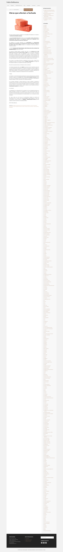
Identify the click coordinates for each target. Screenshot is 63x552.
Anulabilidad (45, 69)
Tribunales (45, 503)
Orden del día (46, 375)
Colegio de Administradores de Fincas (49, 122)
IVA (44, 300)
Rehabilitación (46, 444)
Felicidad (45, 253)
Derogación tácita (46, 205)
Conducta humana (46, 133)
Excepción (45, 244)
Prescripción (45, 394)
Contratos (45, 152)
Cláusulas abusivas (46, 110)
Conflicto (45, 136)
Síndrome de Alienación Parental (48, 477)
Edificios (45, 226)
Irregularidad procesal (47, 299)
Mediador (45, 343)
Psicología (45, 428)
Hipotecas (45, 269)
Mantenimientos (46, 338)
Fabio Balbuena (13, 2)
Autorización (35, 105)
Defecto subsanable (47, 173)
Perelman (45, 386)
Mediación (45, 342)
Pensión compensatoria (47, 385)
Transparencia (46, 498)
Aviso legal (27, 538)
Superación (45, 487)
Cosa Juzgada (46, 158)
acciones (45, 37)
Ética (44, 243)
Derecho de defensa (47, 190)
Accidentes (45, 35)
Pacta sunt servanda (47, 378)
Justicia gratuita (46, 317)
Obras (29, 106)
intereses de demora (47, 296)
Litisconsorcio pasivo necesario (48, 333)
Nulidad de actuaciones (47, 365)
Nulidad (45, 364)
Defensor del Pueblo (47, 176)
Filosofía (45, 255)
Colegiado (45, 121)
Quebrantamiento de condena (48, 432)
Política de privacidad (29, 539)
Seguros (45, 470)
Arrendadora (46, 76)
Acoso (45, 38)
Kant (44, 318)
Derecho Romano (46, 200)
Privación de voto (46, 400)
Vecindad (45, 514)
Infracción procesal (46, 284)
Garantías (45, 263)
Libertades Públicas (46, 331)
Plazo (45, 389)
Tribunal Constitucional (47, 501)
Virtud (45, 524)
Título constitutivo (46, 491)
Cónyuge (45, 154)
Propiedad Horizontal (47, 412)
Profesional (45, 406)
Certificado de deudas (47, 100)
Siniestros (45, 478)
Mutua (45, 357)
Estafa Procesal (46, 237)
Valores (45, 513)
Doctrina (45, 222)
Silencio (45, 476)
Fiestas (45, 254)
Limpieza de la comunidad (47, 17)
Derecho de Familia (47, 191)
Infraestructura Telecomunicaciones (49, 285)
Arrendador (45, 75)
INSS (44, 290)
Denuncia (45, 181)
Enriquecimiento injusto (47, 232)
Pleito (45, 390)
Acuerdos (45, 46)
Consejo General (46, 138)
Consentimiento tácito (47, 139)
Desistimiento (46, 211)
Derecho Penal (46, 197)
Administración (46, 48)
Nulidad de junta (46, 368)
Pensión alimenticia (46, 384)
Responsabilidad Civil (47, 456)
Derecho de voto (46, 195)
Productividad (46, 405)
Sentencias (31, 106)
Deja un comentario (29, 9)
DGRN (45, 215)
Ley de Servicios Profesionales (48, 328)
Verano (45, 520)
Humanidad (45, 270)
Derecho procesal (46, 199)
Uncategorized (46, 507)
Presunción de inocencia (47, 396)
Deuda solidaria (46, 212)
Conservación (46, 141)
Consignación (46, 142)
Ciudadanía (45, 105)
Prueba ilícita (46, 422)
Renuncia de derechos (47, 449)
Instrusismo (45, 291)
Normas (45, 359)
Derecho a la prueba (47, 186)
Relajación (45, 446)
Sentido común (46, 472)
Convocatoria (46, 153)
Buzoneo (45, 94)
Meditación (45, 344)
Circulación (45, 102)
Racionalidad (46, 433)
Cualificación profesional (47, 160)
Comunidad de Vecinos (47, 128)
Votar (45, 528)
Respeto (45, 454)
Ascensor (45, 81)
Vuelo (45, 529)
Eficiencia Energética (47, 228)
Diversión (45, 220)
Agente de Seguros (46, 60)
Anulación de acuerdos (47, 70)
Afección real (46, 57)
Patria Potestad (46, 381)
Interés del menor (46, 294)
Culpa (45, 163)
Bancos (45, 89)
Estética (45, 239)
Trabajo (45, 496)
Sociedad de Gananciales (47, 482)
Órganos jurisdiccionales (47, 376)
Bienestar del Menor (47, 91)
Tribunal (45, 499)
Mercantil (45, 349)
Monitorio (45, 352)
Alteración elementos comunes (48, 64)
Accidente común (46, 32)
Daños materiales (46, 169)
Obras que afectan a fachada (22, 13)
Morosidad (45, 354)
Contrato (45, 149)
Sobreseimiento (46, 480)
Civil (44, 107)
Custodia (45, 165)
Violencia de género (47, 523)
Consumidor (45, 147)
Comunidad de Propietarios (48, 127)
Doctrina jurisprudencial (47, 223)
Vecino (45, 515)
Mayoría (45, 341)
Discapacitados (46, 217)
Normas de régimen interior (48, 362)
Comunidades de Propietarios (48, 131)
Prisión (45, 399)
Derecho (45, 184)
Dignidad (45, 216)
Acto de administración (47, 42)
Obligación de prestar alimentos (48, 369)
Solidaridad (45, 483)
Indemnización (46, 279)
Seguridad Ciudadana (47, 465)
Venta (45, 519)
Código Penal (46, 117)
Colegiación (45, 118)
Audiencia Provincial (47, 85)
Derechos (45, 201)
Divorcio (45, 221)
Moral (45, 353)
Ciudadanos (45, 106)
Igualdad (45, 273)
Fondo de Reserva (46, 258)
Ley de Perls (45, 326)
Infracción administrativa (47, 281)
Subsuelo (45, 486)
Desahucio (45, 206)
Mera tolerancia (46, 348)
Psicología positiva (46, 429)
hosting (36, 549)
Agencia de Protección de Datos (48, 58)
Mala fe (45, 337)
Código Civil (45, 116)
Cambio (45, 95)
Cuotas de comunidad (47, 164)
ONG (44, 373)
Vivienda (45, 525)
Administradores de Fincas (47, 52)
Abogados (45, 27)
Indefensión (45, 278)
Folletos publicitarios (47, 257)
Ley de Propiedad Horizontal (17, 106)
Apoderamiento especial (47, 73)
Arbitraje (45, 74)
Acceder (44, 549)
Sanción (45, 461)
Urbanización (46, 508)
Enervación (45, 231)
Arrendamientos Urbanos (47, 78)
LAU (44, 320)
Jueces (45, 301)
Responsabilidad (46, 455)
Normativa (45, 363)
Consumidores (46, 148)
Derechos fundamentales (47, 202)
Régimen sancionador (47, 441)
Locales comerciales (25, 106)
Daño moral (45, 168)
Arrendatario (46, 80)
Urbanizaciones (46, 509)
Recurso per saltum (47, 439)
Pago (45, 379)
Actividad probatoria (47, 41)
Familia (45, 252)
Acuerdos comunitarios (47, 47)
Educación (45, 227)
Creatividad (45, 159)
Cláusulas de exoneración (47, 111)
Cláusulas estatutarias (47, 112)
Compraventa (46, 126)
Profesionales (46, 407)
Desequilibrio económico (47, 210)
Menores (45, 347)
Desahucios (45, 207)
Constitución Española (47, 144)
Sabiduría (45, 460)
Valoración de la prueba (47, 512)
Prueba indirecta (46, 424)
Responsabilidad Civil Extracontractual (49, 457)
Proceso (45, 402)
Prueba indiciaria (46, 423)
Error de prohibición (47, 234)
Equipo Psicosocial (46, 233)
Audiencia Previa (46, 84)
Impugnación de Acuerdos (47, 274)
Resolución (45, 452)
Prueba (45, 418)
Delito (45, 178)
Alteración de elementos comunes (28, 105)
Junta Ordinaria (46, 311)
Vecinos (45, 517)
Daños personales (46, 170)
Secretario (45, 462)
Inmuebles (45, 289)
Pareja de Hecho (46, 380)
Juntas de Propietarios (47, 312)
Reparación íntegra (46, 450)
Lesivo (45, 323)
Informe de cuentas (47, 280)
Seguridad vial (46, 466)
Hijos (44, 268)
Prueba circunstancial (47, 419)
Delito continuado (46, 179)
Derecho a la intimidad (47, 185)
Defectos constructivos (47, 174)
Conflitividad (45, 137)
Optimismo (45, 374)
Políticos (45, 391)
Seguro (45, 467)
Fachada (45, 248)
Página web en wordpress (31, 549)
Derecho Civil (46, 189)
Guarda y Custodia (46, 265)
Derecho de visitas (46, 194)
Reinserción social (46, 445)
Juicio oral (45, 305)
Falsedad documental (47, 249)
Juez (44, 302)
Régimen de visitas (46, 440)
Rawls (45, 434)
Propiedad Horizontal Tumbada (48, 413)
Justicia (45, 316)
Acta (44, 40)
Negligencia (45, 358)
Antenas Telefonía (46, 68)
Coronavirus (45, 155)
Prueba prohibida (46, 427)
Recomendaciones (46, 438)
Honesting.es (41, 549)
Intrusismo (45, 297)
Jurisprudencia (11, 106)
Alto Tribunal (46, 65)
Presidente (45, 395)
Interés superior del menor (48, 295)
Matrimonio (45, 339)
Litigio (45, 332)
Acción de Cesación (47, 36)
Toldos (45, 492)
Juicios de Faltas (46, 306)
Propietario (45, 414)
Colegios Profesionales (47, 123)
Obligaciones (46, 370)
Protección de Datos (47, 416)
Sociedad (45, 481)
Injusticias (45, 286)
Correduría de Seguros (47, 157)
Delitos (45, 180)
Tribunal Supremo (35, 106)
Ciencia (45, 101)
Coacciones (45, 115)
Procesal (45, 401)
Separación (45, 475)
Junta (44, 307)
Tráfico (45, 497)
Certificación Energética (47, 99)
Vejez (45, 518)
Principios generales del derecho (48, 397)
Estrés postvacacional (47, 242)
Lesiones (45, 322)
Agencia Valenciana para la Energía (49, 59)
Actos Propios (46, 43)
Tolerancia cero (46, 493)
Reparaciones (46, 451)
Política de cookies (28, 541)
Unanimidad (11, 107)
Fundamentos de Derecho (47, 260)
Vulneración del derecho (47, 530)
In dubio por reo (46, 275)
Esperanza (45, 236)
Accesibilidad (46, 31)
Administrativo (46, 55)
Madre (45, 336)
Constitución (46, 143)
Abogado (14, 105)
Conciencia (45, 132)
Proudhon (45, 417)
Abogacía (45, 25)
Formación (45, 259)
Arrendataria (46, 79)
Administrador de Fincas (19, 105)
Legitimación (46, 321)
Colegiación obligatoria (47, 120)
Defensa (45, 175)
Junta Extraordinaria (47, 310)
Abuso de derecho (46, 30)
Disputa (45, 218)
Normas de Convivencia (47, 360)
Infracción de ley (46, 283)
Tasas (45, 488)
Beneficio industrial (46, 90)
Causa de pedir (46, 97)
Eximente (45, 247)
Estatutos (45, 238)
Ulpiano (45, 504)
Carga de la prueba (46, 96)
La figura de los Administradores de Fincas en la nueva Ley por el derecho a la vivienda (49, 11)
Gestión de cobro (46, 264)
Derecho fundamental (47, 196)
